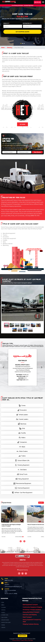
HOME (2, 602)
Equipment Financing (22, 570)
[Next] (41, 367)
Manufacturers (5, 620)
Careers (3, 627)
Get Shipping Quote (22, 32)
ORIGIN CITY (6, 23)
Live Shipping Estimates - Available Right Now (22, 5)
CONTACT (3, 612)
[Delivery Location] (24, 152)
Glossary (9, 47)
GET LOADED (22, 124)
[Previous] (3, 367)
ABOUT (2, 605)
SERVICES (3, 610)
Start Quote (37, 152)
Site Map (30, 640)
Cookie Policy (23, 640)
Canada (3, 625)
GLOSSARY (3, 607)
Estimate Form (4, 615)
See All (41, 502)
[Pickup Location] (10, 152)
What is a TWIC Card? (6, 622)
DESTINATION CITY (27, 23)
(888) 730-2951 (37, 2)
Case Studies (4, 617)
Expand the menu (43, 2)
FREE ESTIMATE (22, 635)
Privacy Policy (16, 640)
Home (3, 47)
